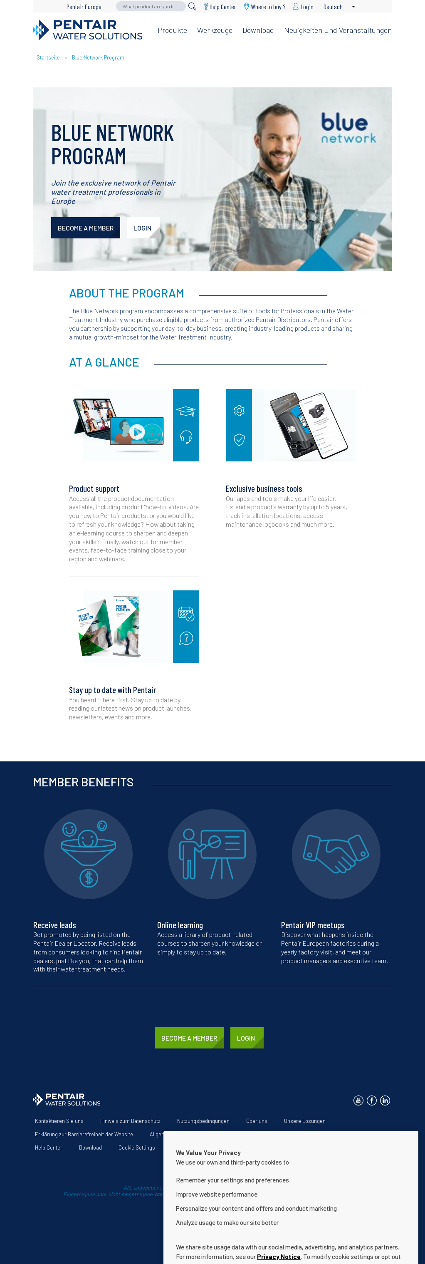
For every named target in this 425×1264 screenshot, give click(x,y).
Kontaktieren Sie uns (59, 1121)
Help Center (223, 6)
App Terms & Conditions (276, 1134)
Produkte (172, 30)
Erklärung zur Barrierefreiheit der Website (84, 1134)
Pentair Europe (84, 6)
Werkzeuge (214, 30)
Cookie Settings (137, 1147)
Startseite (48, 57)
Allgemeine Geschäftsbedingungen (191, 1134)
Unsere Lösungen (305, 1121)
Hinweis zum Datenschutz (130, 1121)
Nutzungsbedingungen (203, 1121)
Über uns (256, 1121)
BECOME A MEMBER (86, 228)
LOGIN (142, 228)
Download (258, 30)
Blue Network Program (98, 57)
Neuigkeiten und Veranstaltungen (338, 30)
